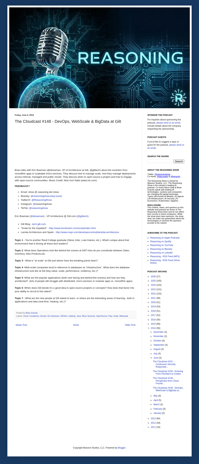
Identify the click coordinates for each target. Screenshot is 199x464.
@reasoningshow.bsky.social (46, 196)
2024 (153, 285)
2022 (153, 293)
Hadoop (72, 316)
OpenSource (101, 316)
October (157, 340)
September (159, 345)
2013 (153, 418)
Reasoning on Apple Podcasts (165, 238)
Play (110, 316)
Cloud (25, 316)
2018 (153, 311)
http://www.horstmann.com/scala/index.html (72, 228)
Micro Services (88, 316)
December (158, 332)
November (158, 336)
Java (79, 316)
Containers (34, 316)
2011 (153, 427)
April (155, 400)
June (156, 358)
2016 (153, 319)
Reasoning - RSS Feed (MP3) (164, 256)
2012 (153, 423)
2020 (153, 302)
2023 (153, 289)
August (157, 349)
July (155, 353)
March (156, 404)
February (158, 409)
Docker (43, 316)
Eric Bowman (53, 316)
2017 (153, 315)
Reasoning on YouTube (161, 245)
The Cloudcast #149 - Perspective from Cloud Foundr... (166, 381)
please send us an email (168, 122)
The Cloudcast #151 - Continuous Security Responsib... (164, 364)
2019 (153, 306)
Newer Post (21, 325)
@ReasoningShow (42, 200)
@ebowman (37, 216)
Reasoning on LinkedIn (161, 252)
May (155, 396)
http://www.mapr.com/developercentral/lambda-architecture (87, 232)
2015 (153, 324)
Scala (115, 316)
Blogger (121, 447)
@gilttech (82, 216)
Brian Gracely (32, 313)
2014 (153, 328)
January (157, 413)
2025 (153, 280)
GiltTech (63, 316)
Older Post (130, 325)
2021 (153, 298)
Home (76, 325)
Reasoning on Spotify (160, 241)
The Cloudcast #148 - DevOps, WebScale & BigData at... (168, 389)
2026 (153, 276)
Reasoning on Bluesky (161, 249)
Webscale (123, 316)
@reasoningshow (38, 208)
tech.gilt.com (39, 224)
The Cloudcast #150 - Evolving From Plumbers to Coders (168, 372)
